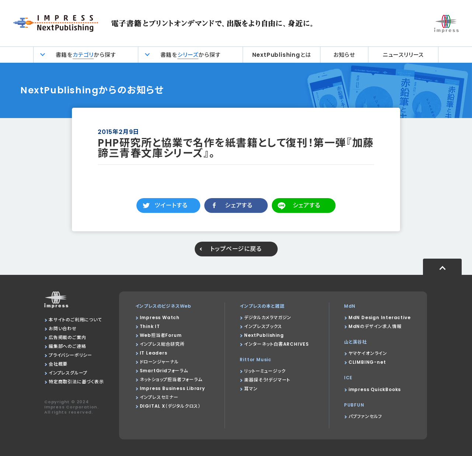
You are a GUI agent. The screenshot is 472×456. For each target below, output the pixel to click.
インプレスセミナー (159, 397)
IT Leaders (153, 353)
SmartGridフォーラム (164, 370)
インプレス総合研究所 (162, 344)
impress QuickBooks (374, 389)
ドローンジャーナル (159, 362)
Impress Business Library (172, 388)
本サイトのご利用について (75, 320)
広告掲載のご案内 (67, 337)
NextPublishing (264, 335)
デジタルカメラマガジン (267, 317)
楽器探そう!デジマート (267, 380)
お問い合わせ (63, 328)
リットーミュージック (264, 371)
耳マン (250, 389)
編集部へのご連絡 (67, 346)
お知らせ (344, 55)
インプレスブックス (263, 326)
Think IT (150, 326)
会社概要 (58, 364)
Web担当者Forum (161, 335)
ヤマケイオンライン (367, 353)
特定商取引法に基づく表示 (76, 382)
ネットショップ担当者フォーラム (171, 379)
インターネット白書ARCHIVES (276, 344)
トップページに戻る (235, 249)
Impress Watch (160, 317)
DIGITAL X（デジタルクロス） (170, 406)
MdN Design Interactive (379, 317)
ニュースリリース (403, 55)
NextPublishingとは (281, 55)
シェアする (239, 205)
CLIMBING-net (367, 362)
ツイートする (171, 205)
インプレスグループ (68, 373)
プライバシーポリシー (70, 355)
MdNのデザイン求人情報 (375, 326)
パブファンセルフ (365, 416)
